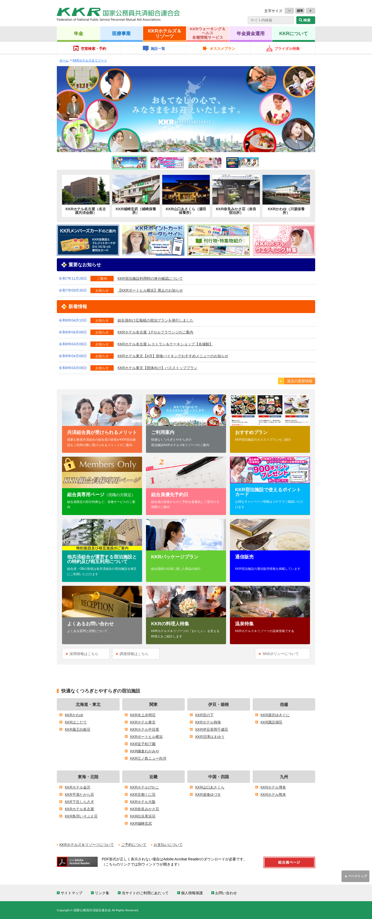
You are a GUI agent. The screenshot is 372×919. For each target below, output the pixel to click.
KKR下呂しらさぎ (79, 802)
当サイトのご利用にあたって (145, 893)
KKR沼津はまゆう (209, 736)
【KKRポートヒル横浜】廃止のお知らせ (150, 290)
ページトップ (357, 876)
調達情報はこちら (134, 654)
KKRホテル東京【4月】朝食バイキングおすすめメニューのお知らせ (173, 356)
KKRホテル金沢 (77, 787)
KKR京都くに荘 (143, 794)
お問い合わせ (226, 893)
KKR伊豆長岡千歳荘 (211, 729)
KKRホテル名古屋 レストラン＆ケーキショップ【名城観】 (165, 344)
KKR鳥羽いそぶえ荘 (81, 816)
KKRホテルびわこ (144, 787)
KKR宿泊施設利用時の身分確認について (150, 278)
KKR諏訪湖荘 (272, 722)
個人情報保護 (192, 893)
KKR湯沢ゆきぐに (275, 715)
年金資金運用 (251, 33)
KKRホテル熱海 (208, 722)
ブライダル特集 (287, 48)
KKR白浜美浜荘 (143, 816)
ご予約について (133, 844)
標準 (300, 10)
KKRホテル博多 (273, 787)
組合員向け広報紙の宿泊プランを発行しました (155, 320)
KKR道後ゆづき (208, 794)
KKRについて (293, 33)
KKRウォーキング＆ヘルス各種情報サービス (208, 33)
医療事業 (121, 33)
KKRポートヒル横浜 (146, 736)
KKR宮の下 (204, 715)
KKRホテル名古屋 (79, 809)
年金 (78, 33)
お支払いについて (168, 844)
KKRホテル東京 (143, 722)
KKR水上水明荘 (143, 715)
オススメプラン (222, 48)
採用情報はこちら (83, 654)
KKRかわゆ (74, 715)
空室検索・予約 (93, 48)
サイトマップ (71, 893)
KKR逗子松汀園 (143, 744)
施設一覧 (158, 48)
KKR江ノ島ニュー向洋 (148, 758)
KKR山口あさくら (209, 787)
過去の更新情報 (299, 381)
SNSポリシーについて (280, 654)
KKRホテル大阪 (143, 802)
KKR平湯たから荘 (79, 794)
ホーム (64, 60)
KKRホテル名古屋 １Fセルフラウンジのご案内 (155, 332)
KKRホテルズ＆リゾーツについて (86, 844)
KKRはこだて (76, 722)
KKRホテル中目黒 (144, 729)
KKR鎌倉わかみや (144, 751)
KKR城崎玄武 (141, 823)
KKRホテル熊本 (273, 794)
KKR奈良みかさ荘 (144, 809)
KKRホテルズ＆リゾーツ (164, 33)
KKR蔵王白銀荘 (77, 729)
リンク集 (102, 893)
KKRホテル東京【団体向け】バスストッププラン (157, 368)
